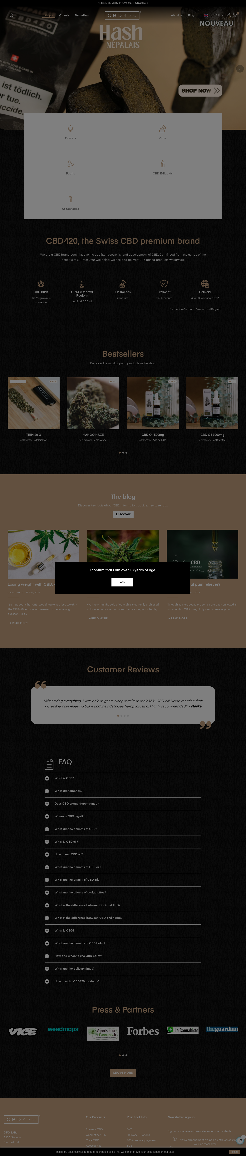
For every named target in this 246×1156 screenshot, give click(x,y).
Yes (122, 582)
